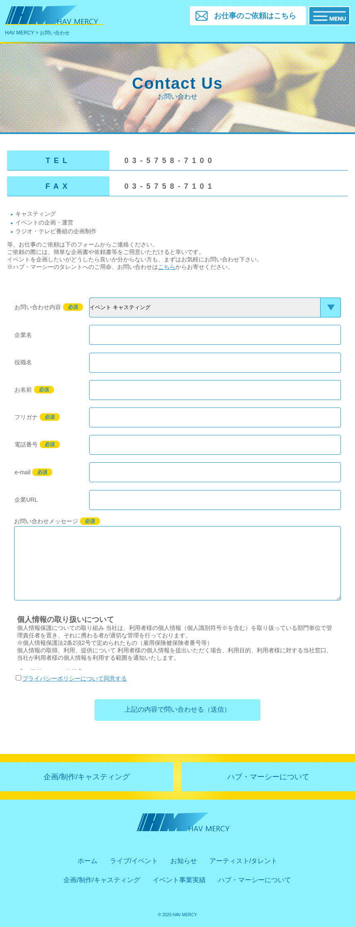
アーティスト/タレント (243, 860)
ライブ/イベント (134, 860)
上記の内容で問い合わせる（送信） (177, 709)
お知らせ (183, 860)
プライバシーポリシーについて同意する (71, 678)
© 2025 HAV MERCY (177, 914)
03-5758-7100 (170, 160)
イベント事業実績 (179, 879)
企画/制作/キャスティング (87, 777)
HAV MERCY (19, 33)
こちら (166, 266)
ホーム (87, 860)
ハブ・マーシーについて (268, 777)
